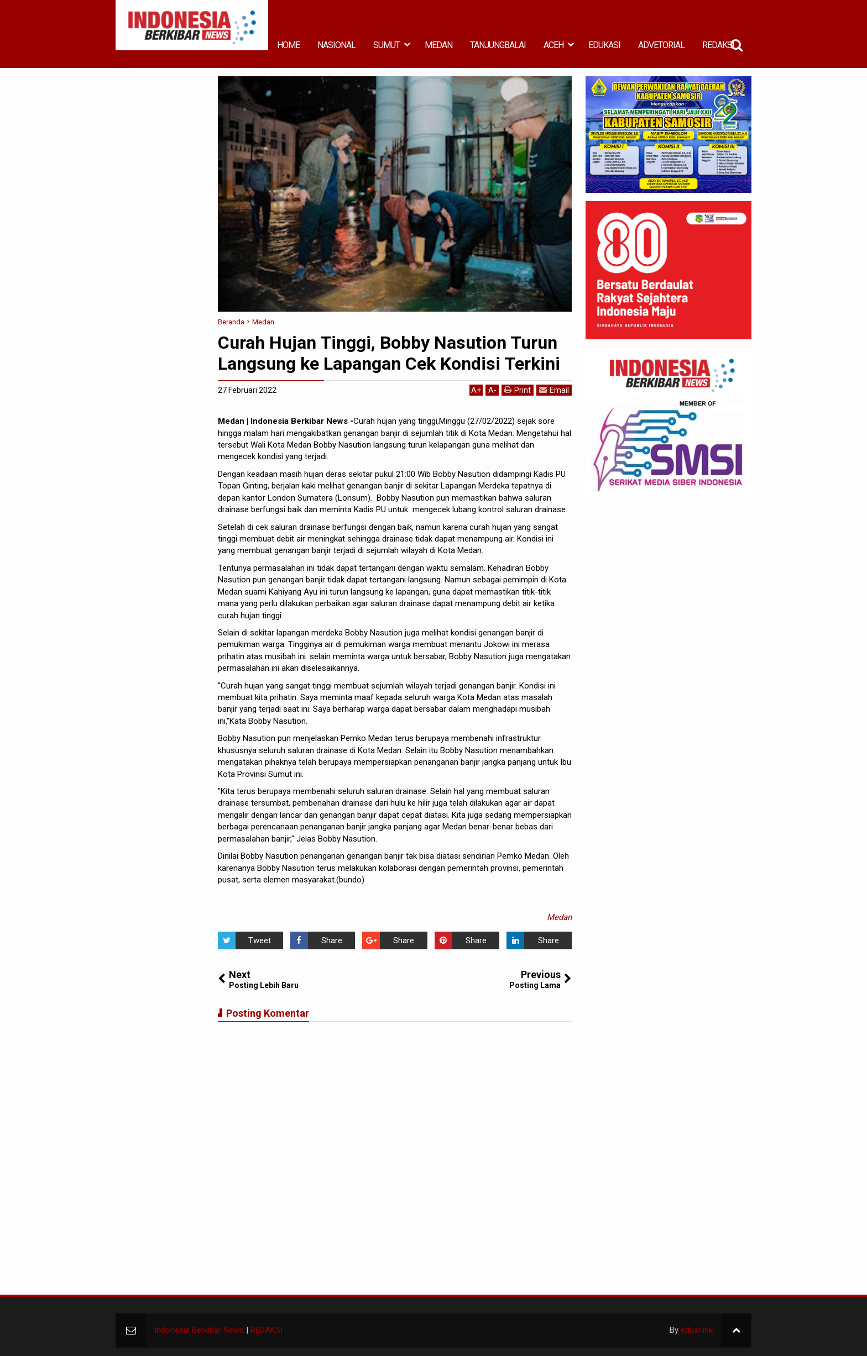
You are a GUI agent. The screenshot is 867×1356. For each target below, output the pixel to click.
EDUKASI (604, 45)
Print (517, 390)
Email (554, 390)
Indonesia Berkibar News (199, 1330)
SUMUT (386, 45)
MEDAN (438, 45)
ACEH (553, 45)
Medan (559, 917)
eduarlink (697, 1330)
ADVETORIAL (661, 45)
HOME (288, 45)
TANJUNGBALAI (498, 45)
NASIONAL (336, 45)
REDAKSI (718, 45)
